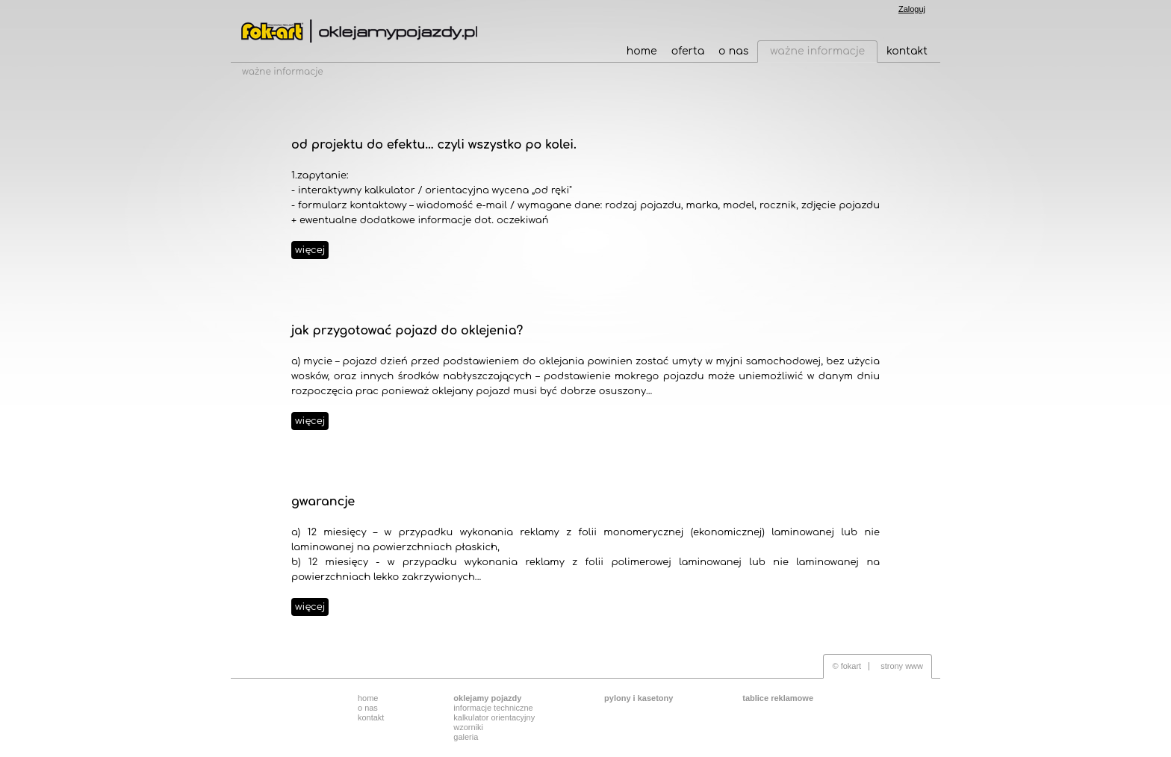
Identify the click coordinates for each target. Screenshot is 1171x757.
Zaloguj (911, 8)
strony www (901, 665)
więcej (310, 250)
